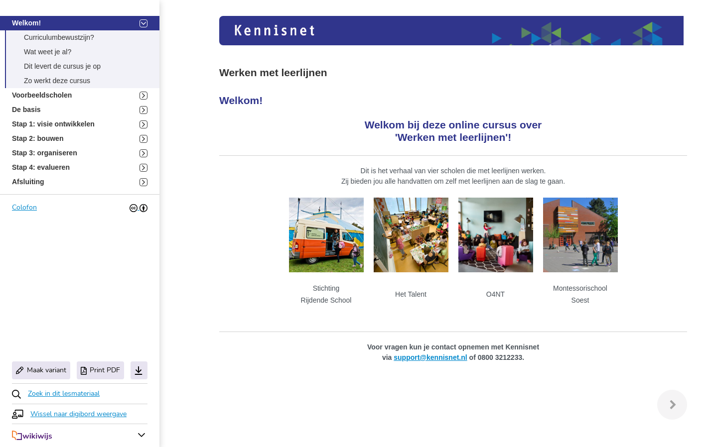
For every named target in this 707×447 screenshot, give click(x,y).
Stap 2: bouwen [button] (79, 138)
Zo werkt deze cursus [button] (57, 81)
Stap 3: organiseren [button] (79, 153)
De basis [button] (79, 110)
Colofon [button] (24, 207)
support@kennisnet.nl (430, 357)
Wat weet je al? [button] (47, 52)
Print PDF (100, 370)
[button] (56, 393)
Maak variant (41, 370)
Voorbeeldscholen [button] (79, 95)
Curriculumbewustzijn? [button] (59, 37)
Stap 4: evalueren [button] (79, 167)
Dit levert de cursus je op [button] (62, 66)
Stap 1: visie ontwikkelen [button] (79, 124)
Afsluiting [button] (79, 182)
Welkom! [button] (79, 23)
